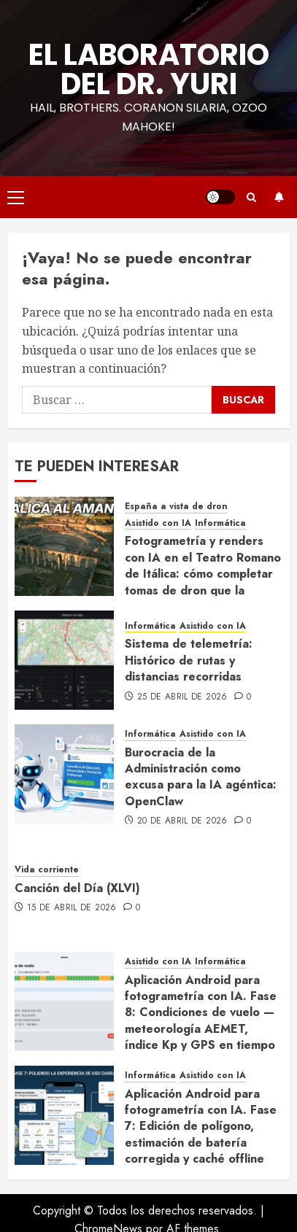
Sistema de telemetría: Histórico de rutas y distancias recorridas (188, 660)
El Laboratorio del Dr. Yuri (148, 69)
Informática (220, 523)
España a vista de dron (176, 506)
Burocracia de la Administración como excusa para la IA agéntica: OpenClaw (201, 777)
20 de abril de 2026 (182, 821)
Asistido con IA (158, 523)
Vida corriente (47, 870)
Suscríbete (279, 197)
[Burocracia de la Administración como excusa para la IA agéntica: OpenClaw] (64, 774)
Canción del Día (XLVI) (77, 888)
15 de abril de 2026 (72, 908)
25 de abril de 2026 (182, 697)
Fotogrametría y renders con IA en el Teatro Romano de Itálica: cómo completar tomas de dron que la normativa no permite (203, 573)
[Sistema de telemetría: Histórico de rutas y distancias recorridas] (64, 660)
